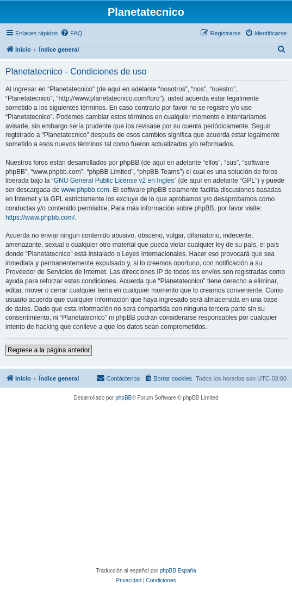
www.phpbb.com (85, 190)
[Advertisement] (149, 484)
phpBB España (178, 571)
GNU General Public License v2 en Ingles (114, 180)
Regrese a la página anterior (49, 350)
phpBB (123, 398)
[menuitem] (71, 33)
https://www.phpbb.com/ (39, 217)
